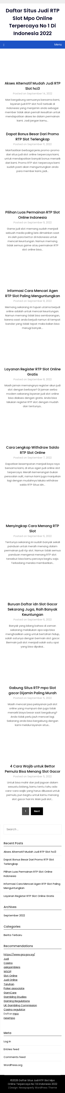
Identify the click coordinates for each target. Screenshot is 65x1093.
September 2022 (14, 915)
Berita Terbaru (13, 935)
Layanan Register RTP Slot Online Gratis (29, 896)
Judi (6, 959)
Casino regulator (14, 1009)
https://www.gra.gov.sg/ (19, 954)
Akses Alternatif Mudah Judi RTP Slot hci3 (30, 852)
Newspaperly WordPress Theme (38, 1087)
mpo (16, 1013)
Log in (7, 1041)
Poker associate (14, 988)
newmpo (9, 1018)
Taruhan (9, 984)
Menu (58, 45)
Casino (8, 963)
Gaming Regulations (17, 1001)
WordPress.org (13, 1065)
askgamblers (12, 967)
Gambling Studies (15, 997)
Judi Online (11, 980)
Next (37, 811)
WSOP (7, 971)
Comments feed (14, 1057)
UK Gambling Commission (20, 1005)
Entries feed (11, 1049)
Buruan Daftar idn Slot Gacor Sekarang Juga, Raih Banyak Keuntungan (32, 609)
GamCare (10, 992)
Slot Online (10, 975)
